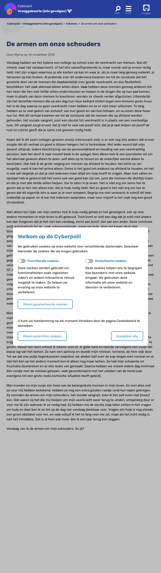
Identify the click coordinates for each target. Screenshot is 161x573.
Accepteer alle (127, 336)
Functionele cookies (43, 261)
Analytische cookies (110, 261)
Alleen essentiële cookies (42, 336)
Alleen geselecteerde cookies (45, 304)
